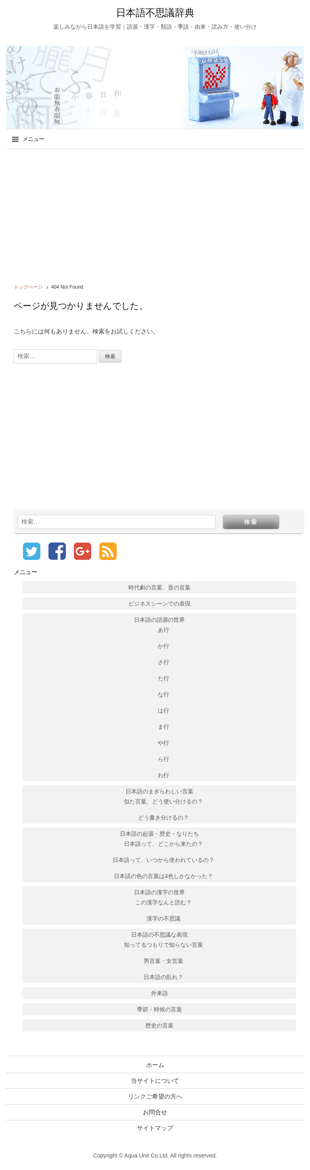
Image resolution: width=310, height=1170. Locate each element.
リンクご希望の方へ (155, 1096)
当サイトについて (155, 1080)
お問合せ (155, 1112)
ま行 (163, 726)
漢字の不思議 (163, 918)
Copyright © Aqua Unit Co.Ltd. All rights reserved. (155, 1155)
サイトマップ (155, 1127)
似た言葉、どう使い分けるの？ (163, 801)
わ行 (163, 775)
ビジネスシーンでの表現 (159, 603)
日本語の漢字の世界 (159, 892)
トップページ (28, 287)
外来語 (159, 993)
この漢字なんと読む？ (163, 902)
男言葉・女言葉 (163, 961)
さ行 (163, 662)
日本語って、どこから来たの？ (163, 844)
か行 (163, 646)
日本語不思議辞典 (155, 12)
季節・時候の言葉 (159, 1009)
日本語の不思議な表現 (159, 934)
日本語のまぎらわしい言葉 (159, 791)
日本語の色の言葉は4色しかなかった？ (163, 876)
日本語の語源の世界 (159, 619)
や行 (163, 743)
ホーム (155, 1064)
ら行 (163, 759)
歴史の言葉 (159, 1025)
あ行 (163, 630)
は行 (163, 710)
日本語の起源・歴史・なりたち (159, 833)
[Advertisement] (155, 213)
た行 (163, 678)
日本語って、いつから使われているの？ (163, 860)
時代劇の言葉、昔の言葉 (159, 587)
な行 (163, 694)
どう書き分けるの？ (163, 817)
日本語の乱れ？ (163, 977)
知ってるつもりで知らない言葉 (163, 944)
